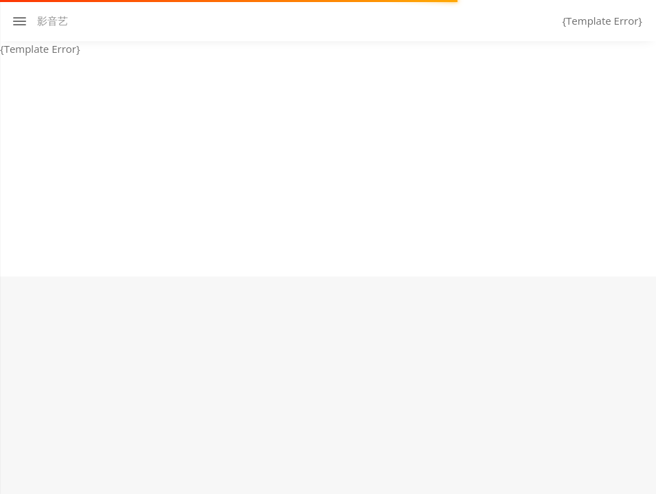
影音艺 (52, 20)
